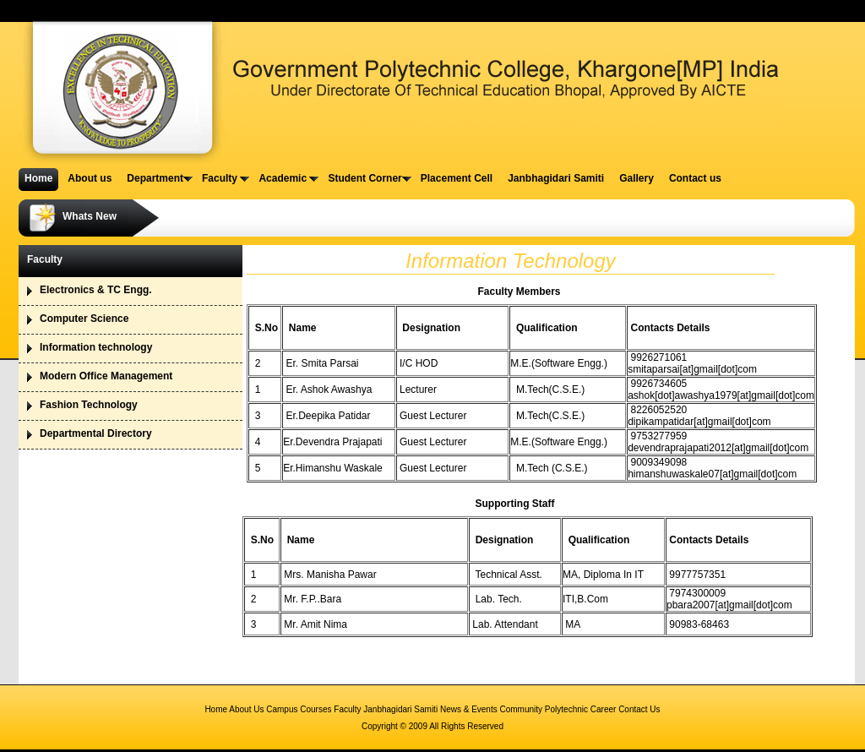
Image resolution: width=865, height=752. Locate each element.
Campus (281, 709)
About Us (246, 709)
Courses (317, 709)
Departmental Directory (96, 433)
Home (215, 709)
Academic (288, 178)
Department (160, 178)
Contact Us (639, 709)
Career (603, 709)
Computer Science (84, 318)
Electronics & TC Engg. (96, 290)
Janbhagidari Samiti (400, 709)
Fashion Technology (89, 405)
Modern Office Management (106, 376)
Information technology (96, 347)
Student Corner (369, 178)
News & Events (469, 709)
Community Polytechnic (544, 709)
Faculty (225, 178)
